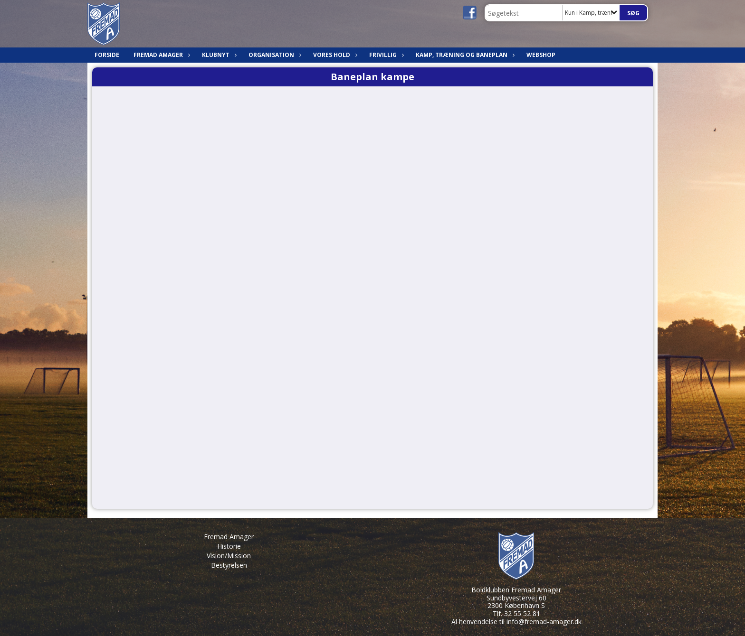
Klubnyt (218, 55)
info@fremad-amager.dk (544, 621)
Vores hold (334, 55)
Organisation (273, 55)
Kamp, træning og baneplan (464, 55)
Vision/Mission (229, 555)
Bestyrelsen (229, 565)
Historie (229, 546)
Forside (107, 55)
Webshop (540, 55)
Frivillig (385, 55)
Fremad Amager (161, 55)
